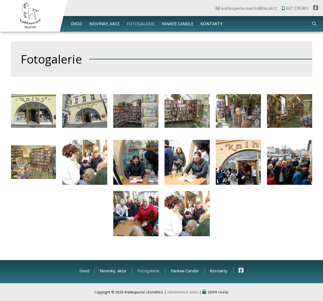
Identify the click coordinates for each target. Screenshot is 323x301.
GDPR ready (218, 292)
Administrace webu (182, 292)
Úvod (76, 24)
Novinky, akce (104, 24)
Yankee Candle (177, 24)
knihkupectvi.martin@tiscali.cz (249, 8)
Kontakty (211, 24)
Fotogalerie (140, 24)
